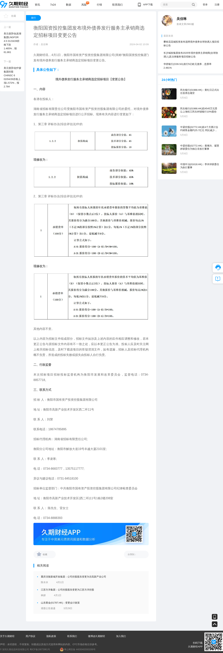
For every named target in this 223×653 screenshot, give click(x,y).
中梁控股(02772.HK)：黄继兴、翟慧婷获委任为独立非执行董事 (199, 147)
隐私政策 (51, 636)
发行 (33, 17)
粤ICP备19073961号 (40, 649)
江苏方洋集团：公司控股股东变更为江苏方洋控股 (67, 589)
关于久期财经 (7, 636)
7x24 (53, 4)
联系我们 (117, 4)
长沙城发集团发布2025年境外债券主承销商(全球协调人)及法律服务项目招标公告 (191, 55)
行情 (99, 4)
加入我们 (121, 636)
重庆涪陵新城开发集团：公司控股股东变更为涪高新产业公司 (73, 576)
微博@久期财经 (96, 636)
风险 (84, 4)
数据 (68, 4)
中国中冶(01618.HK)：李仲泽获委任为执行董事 (199, 166)
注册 (217, 4)
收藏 (13, 16)
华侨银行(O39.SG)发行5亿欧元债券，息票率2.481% (187, 66)
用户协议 (30, 636)
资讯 (37, 4)
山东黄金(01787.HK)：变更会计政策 (60, 602)
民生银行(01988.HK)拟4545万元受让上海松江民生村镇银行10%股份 (198, 110)
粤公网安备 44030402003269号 (80, 649)
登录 (205, 4)
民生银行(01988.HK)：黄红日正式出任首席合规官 (199, 91)
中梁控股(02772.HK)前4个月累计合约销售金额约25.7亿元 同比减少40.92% (199, 129)
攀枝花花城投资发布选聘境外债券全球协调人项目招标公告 (191, 43)
